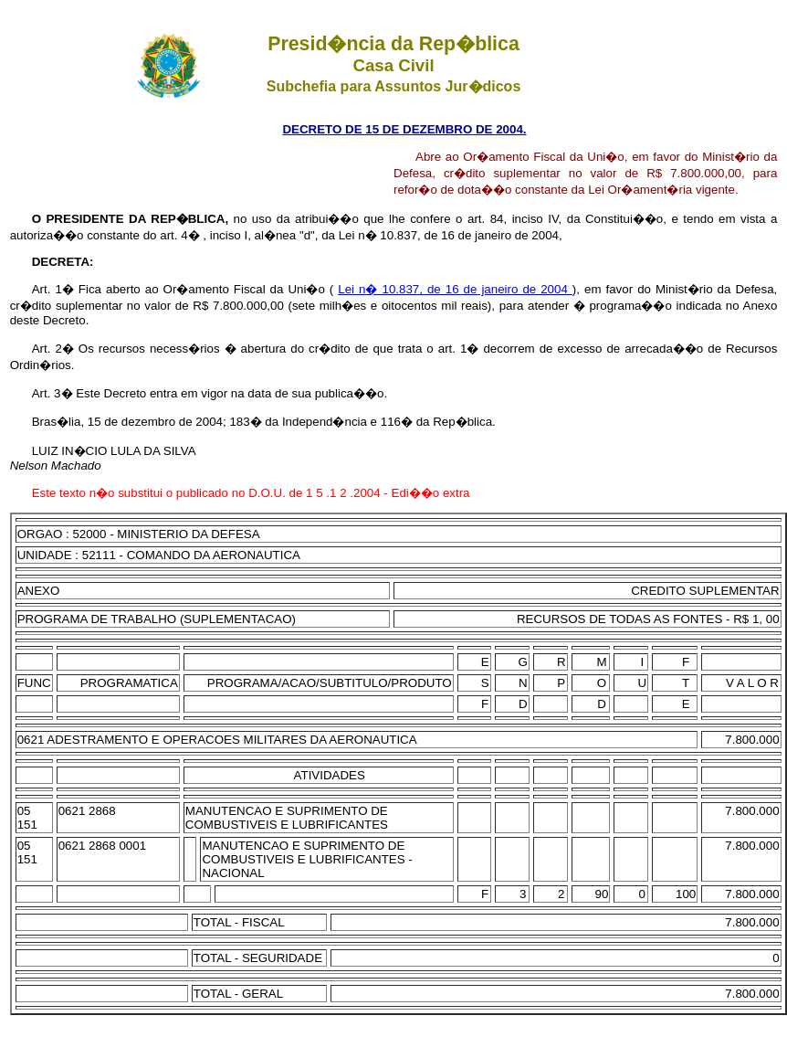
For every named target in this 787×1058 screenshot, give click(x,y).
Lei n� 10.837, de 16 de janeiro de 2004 (455, 289)
